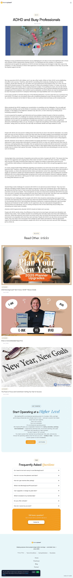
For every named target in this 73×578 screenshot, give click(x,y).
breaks (49, 145)
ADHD (14, 212)
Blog (36, 564)
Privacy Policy (21, 552)
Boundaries (52, 553)
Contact (36, 567)
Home (36, 558)
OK (37, 572)
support (7, 220)
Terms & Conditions (31, 553)
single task (39, 121)
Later (34, 572)
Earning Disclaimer (43, 553)
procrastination (56, 134)
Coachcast (36, 561)
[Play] (36, 265)
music (49, 120)
